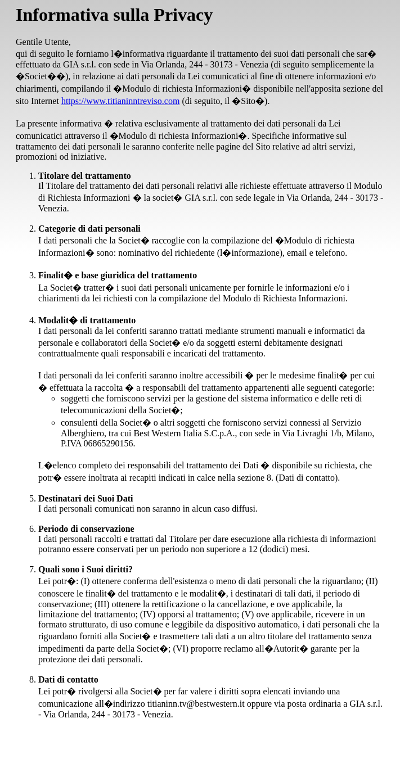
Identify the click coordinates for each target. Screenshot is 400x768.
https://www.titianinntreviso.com (120, 101)
